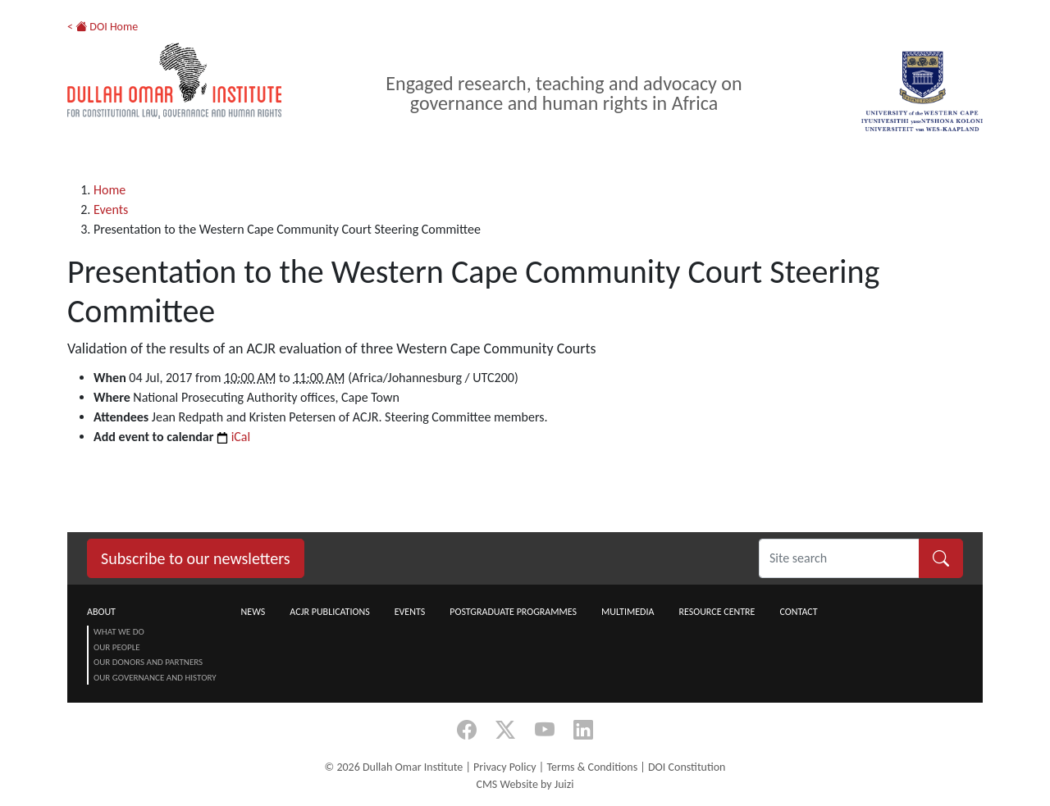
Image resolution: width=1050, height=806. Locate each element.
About (101, 611)
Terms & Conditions (591, 767)
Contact (798, 611)
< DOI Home (102, 27)
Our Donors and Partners (148, 662)
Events (111, 209)
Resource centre (716, 611)
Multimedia (627, 611)
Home (110, 190)
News (253, 611)
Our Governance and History (155, 677)
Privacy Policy (504, 767)
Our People (117, 647)
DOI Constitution (686, 767)
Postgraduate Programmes (513, 611)
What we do (119, 631)
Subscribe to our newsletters (195, 558)
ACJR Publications (329, 611)
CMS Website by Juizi (524, 784)
